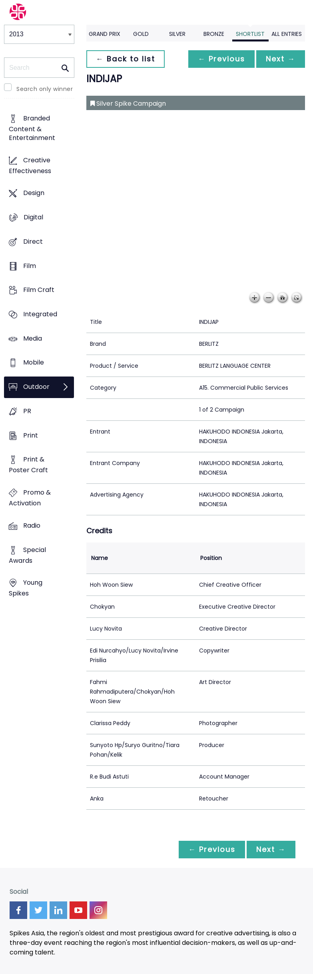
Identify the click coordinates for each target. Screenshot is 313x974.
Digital (33, 217)
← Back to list (125, 59)
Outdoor (36, 387)
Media (32, 338)
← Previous (221, 59)
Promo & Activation (30, 498)
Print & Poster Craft (28, 465)
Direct (33, 241)
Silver (177, 34)
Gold (141, 34)
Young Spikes (25, 588)
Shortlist (250, 34)
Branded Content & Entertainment (32, 128)
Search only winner (44, 89)
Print (30, 435)
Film (29, 265)
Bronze (213, 34)
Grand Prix (104, 34)
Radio (31, 525)
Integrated (40, 314)
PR (27, 411)
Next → (280, 59)
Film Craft (38, 290)
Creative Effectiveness (30, 165)
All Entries (286, 34)
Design (33, 193)
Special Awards (27, 555)
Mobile (33, 362)
